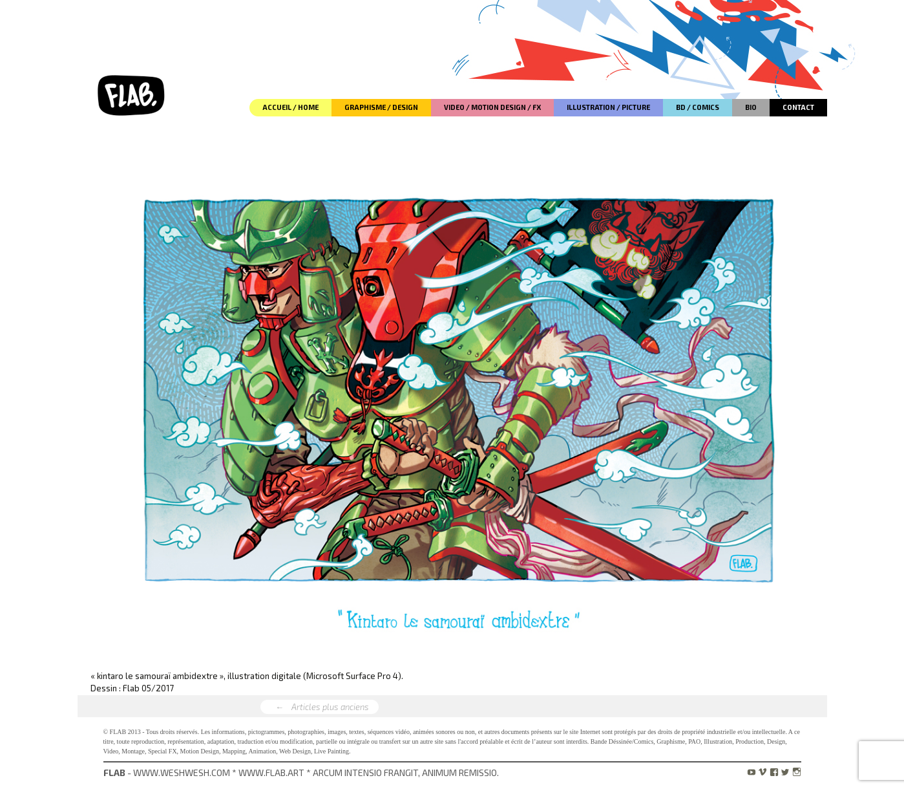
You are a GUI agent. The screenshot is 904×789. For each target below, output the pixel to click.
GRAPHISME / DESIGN (381, 107)
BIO (751, 107)
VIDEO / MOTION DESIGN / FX (492, 107)
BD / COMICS (697, 107)
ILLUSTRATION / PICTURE (608, 107)
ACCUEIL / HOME (290, 107)
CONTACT (798, 107)
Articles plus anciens (319, 707)
